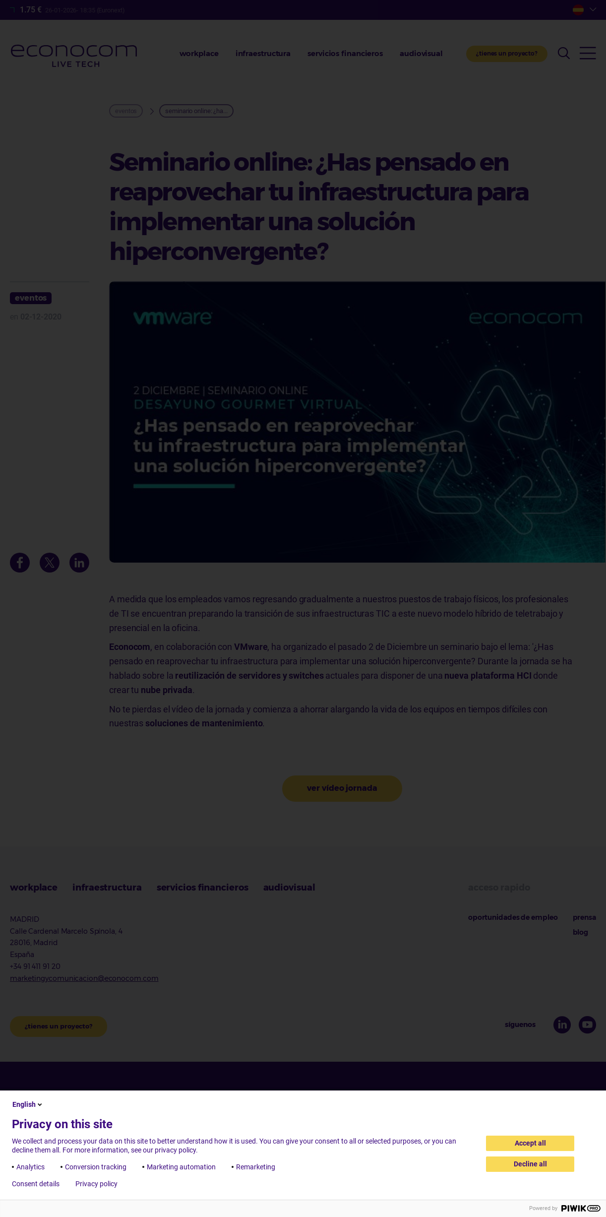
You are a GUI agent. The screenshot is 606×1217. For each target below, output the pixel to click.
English (28, 1104)
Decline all (530, 1164)
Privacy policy (96, 1184)
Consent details (36, 1184)
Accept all (530, 1143)
